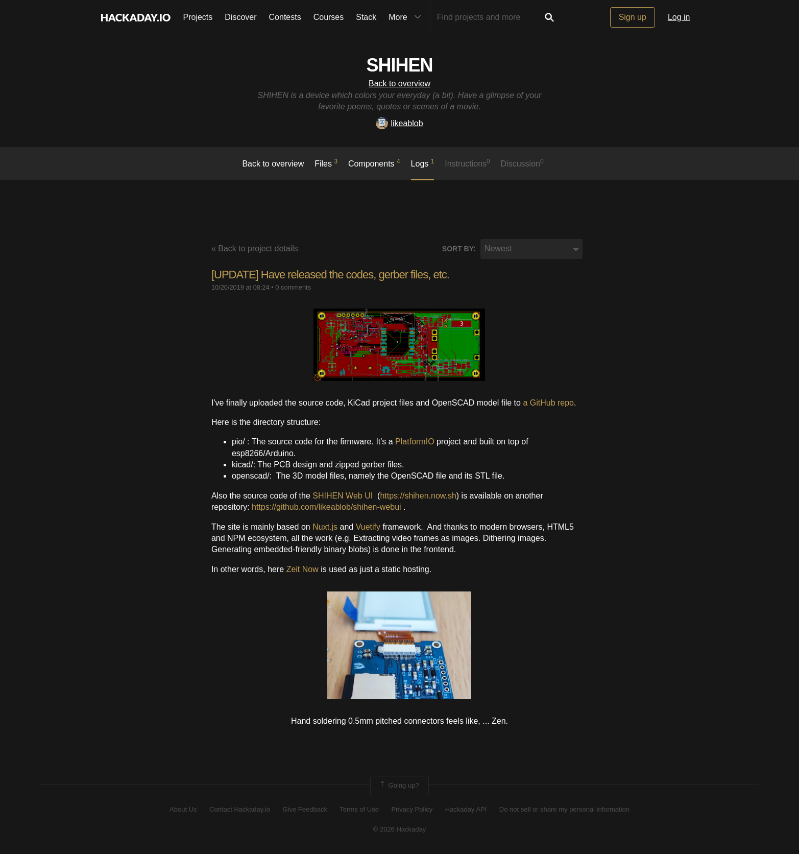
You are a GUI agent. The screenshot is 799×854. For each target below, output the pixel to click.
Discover (240, 17)
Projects (198, 17)
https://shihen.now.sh (418, 495)
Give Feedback (304, 809)
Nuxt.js (324, 527)
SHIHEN (399, 65)
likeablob (399, 123)
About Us (183, 809)
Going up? (398, 785)
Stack (366, 17)
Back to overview (399, 83)
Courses (328, 17)
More (407, 17)
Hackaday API (466, 809)
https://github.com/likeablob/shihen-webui (326, 507)
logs (422, 163)
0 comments (293, 287)
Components (374, 163)
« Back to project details (254, 248)
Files (325, 163)
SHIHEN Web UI (342, 495)
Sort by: (459, 249)
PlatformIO (414, 441)
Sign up (632, 17)
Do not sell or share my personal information (564, 809)
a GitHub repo (548, 402)
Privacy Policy (411, 809)
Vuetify (368, 527)
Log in (679, 17)
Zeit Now (302, 569)
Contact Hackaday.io (239, 809)
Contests (285, 17)
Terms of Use (359, 809)
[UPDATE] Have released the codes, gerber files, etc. (330, 274)
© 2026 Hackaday (399, 829)
